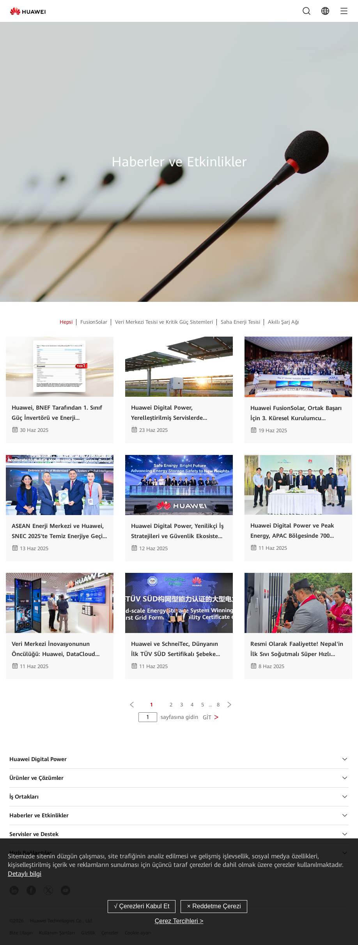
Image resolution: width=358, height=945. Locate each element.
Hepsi (66, 322)
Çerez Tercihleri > (179, 921)
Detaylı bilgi (24, 873)
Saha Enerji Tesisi (240, 322)
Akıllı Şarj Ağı (283, 322)
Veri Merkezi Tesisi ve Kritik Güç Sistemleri (164, 322)
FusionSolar (93, 322)
